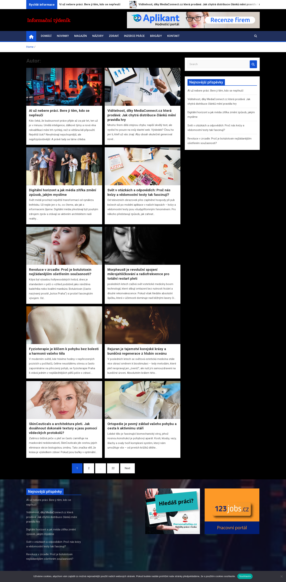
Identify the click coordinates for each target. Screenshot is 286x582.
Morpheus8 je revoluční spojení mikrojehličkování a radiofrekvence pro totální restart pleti (138, 274)
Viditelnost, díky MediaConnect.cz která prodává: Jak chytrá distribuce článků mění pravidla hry (141, 115)
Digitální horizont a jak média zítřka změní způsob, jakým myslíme (62, 192)
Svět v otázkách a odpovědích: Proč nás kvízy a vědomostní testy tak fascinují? (138, 192)
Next (127, 468)
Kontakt (173, 36)
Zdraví (114, 36)
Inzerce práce (134, 36)
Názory (97, 36)
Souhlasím (245, 576)
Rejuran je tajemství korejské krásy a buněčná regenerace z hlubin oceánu (137, 351)
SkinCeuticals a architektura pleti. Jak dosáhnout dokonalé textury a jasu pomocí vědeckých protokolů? (63, 428)
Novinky (63, 36)
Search (253, 64)
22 (113, 468)
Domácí (46, 36)
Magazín (80, 36)
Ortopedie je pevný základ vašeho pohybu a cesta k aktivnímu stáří (142, 426)
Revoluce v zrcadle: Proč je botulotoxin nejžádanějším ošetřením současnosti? (60, 271)
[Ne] (281, 576)
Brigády (156, 36)
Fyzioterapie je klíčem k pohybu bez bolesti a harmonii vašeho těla (64, 351)
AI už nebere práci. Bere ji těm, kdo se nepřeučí (215, 90)
